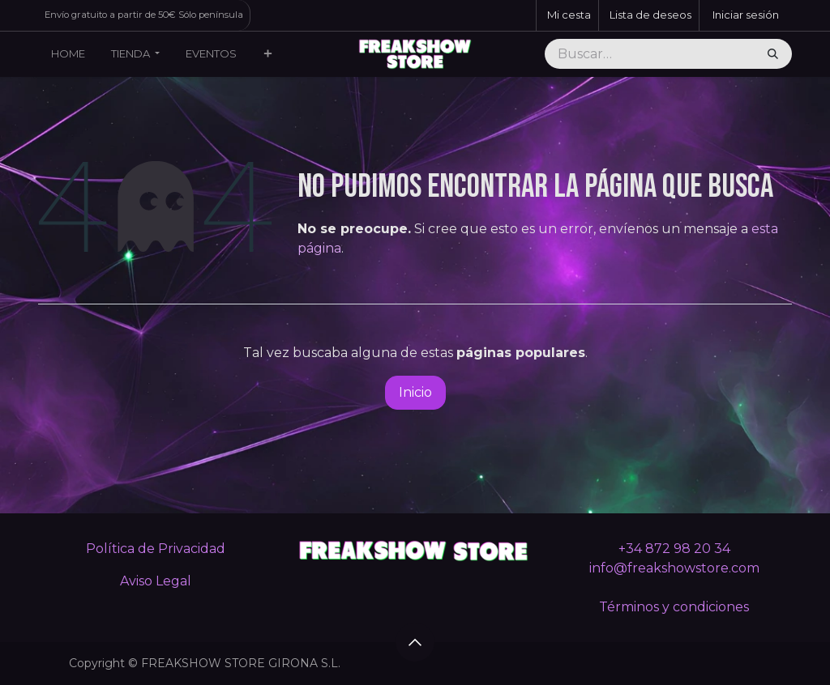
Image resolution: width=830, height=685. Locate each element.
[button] (415, 642)
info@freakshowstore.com (674, 568)
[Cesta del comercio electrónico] (567, 15)
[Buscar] (773, 54)
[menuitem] (68, 54)
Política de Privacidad (155, 548)
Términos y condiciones (674, 607)
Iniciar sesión (745, 14)
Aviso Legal (155, 581)
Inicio (415, 392)
